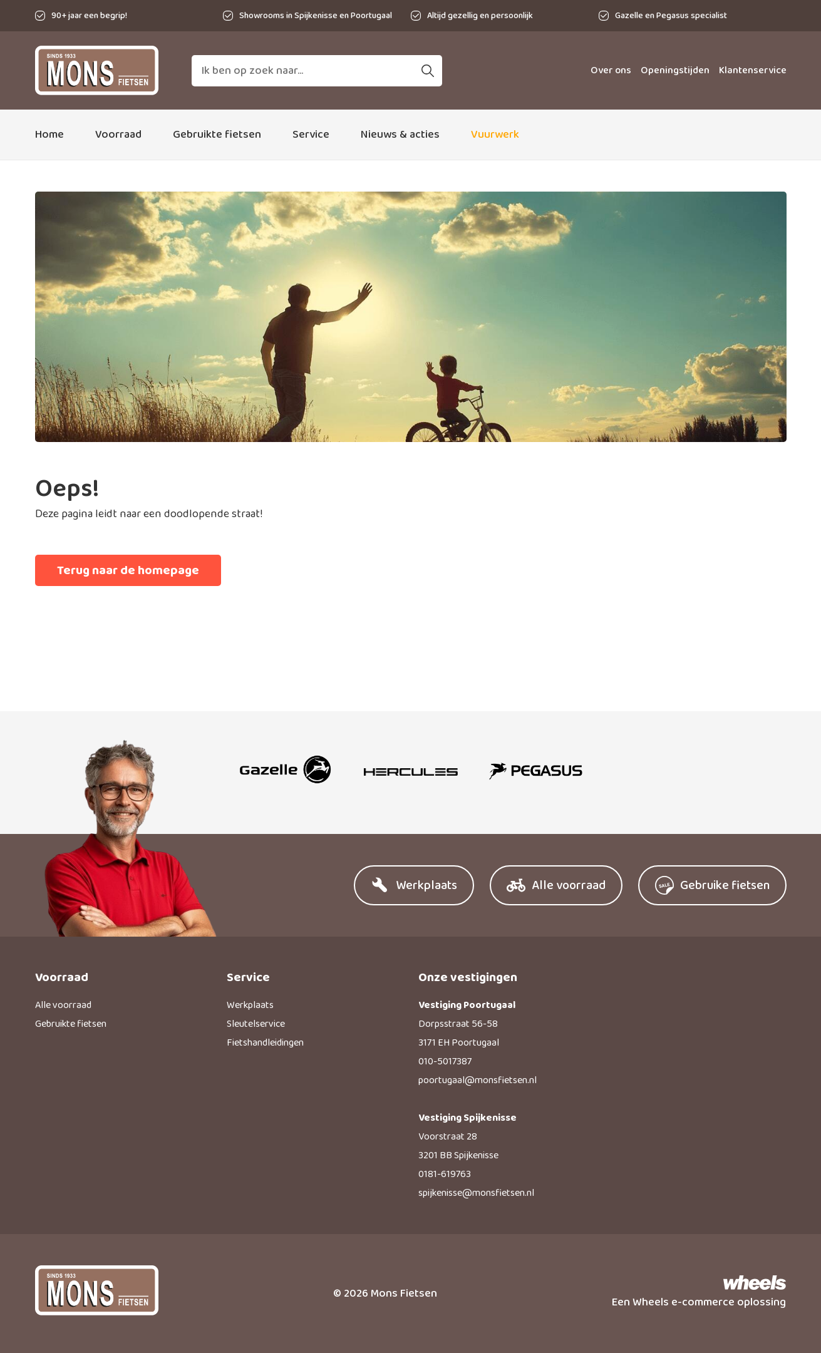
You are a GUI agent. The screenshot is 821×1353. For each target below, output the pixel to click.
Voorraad (118, 134)
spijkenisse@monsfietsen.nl (476, 1193)
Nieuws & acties (400, 134)
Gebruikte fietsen (217, 134)
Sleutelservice (256, 1024)
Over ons (611, 70)
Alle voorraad (63, 1005)
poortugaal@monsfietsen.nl (477, 1080)
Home (49, 134)
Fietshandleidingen (265, 1043)
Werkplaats (250, 1005)
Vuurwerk (495, 134)
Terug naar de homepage (128, 570)
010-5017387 (445, 1061)
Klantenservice (753, 70)
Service (310, 134)
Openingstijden (675, 70)
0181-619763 (444, 1174)
